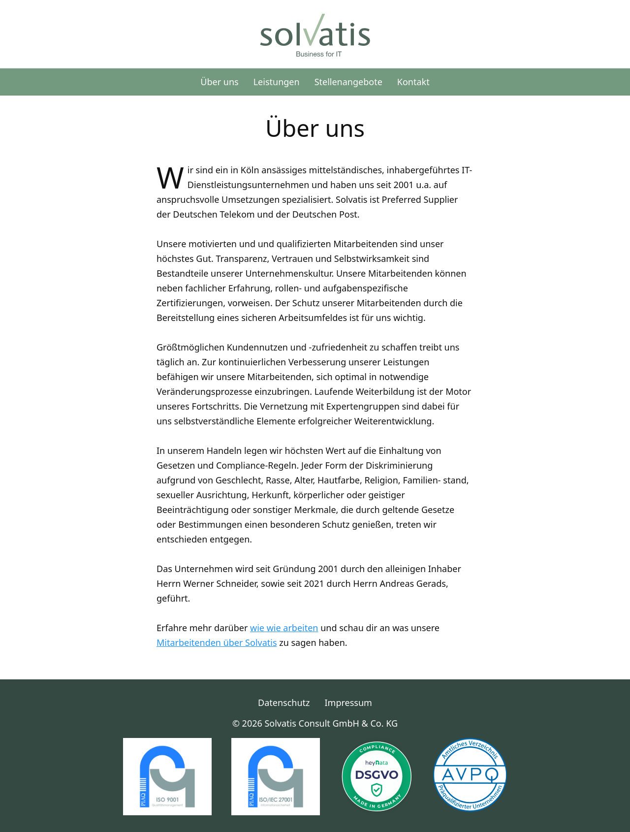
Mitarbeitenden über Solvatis (217, 642)
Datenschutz (284, 702)
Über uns (219, 82)
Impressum (348, 702)
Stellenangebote (348, 82)
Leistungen (276, 82)
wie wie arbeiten (284, 628)
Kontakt (413, 82)
